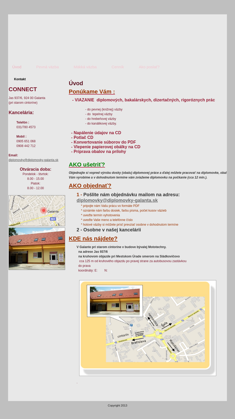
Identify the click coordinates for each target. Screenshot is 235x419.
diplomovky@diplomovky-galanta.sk (33, 160)
